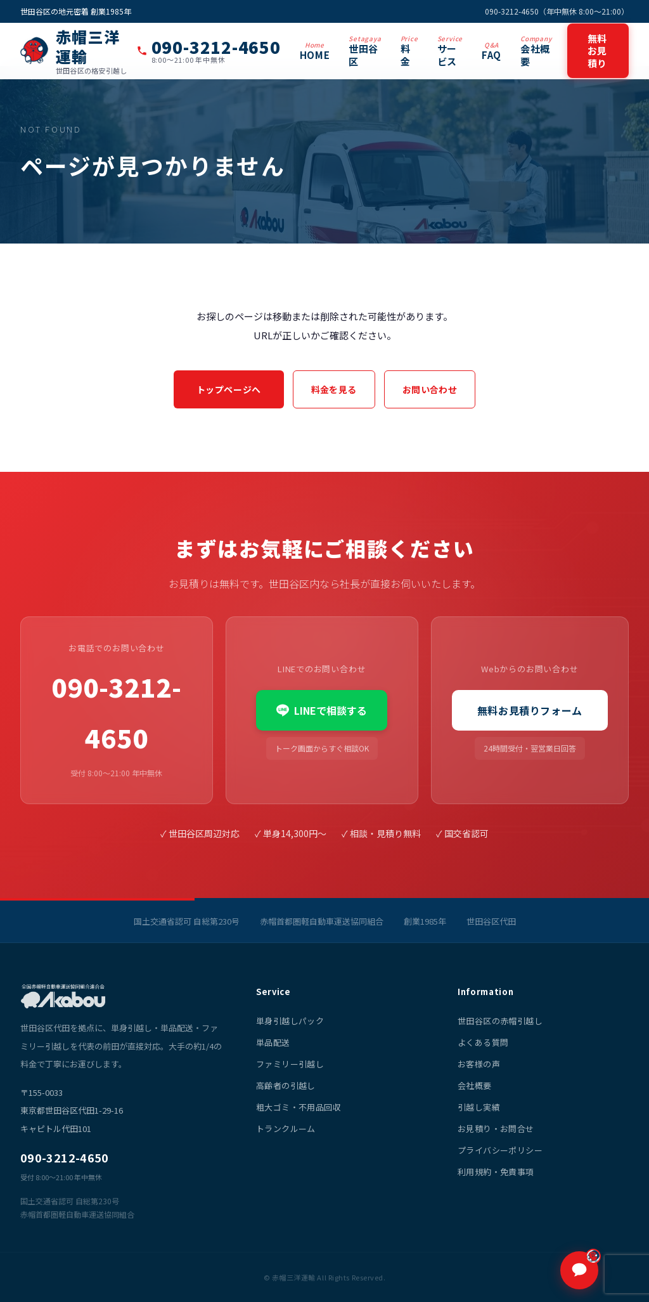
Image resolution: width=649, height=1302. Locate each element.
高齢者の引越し (286, 1085)
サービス (450, 51)
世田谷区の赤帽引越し (500, 1021)
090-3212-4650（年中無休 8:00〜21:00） (557, 11)
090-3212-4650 (116, 712)
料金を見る (334, 389)
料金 (409, 51)
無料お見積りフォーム (529, 710)
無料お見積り (598, 51)
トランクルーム (286, 1129)
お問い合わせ (430, 389)
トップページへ (228, 389)
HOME (315, 51)
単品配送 (273, 1042)
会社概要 (536, 51)
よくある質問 (483, 1042)
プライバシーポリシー (500, 1150)
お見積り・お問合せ (496, 1129)
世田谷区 (365, 51)
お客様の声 (479, 1064)
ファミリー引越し (290, 1064)
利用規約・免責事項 (496, 1172)
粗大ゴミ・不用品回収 (298, 1107)
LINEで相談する (321, 710)
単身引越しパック (290, 1021)
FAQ (491, 51)
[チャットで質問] (579, 1270)
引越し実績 (479, 1107)
